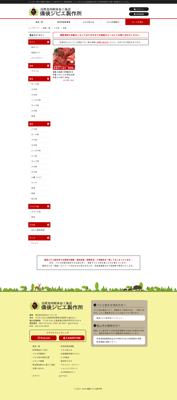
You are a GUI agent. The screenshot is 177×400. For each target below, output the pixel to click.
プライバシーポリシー (70, 364)
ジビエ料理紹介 (113, 22)
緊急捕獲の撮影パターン (106, 341)
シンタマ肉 (36, 100)
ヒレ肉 (34, 156)
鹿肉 (31, 79)
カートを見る (137, 22)
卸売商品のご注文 (40, 350)
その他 (32, 225)
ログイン (139, 9)
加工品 (34, 198)
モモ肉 (34, 94)
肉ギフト (35, 47)
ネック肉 (35, 105)
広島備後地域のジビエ (70, 353)
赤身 (33, 116)
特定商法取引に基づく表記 (44, 364)
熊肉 (31, 65)
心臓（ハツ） (37, 177)
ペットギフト (37, 58)
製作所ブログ (66, 361)
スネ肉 (34, 110)
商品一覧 (39, 22)
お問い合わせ (102, 42)
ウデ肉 (34, 140)
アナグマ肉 (34, 206)
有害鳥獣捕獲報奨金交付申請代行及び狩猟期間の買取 (118, 338)
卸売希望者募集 (63, 22)
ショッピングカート (69, 368)
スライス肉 (36, 211)
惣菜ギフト (36, 52)
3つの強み (65, 357)
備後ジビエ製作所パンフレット (109, 318)
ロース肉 (35, 84)
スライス (35, 71)
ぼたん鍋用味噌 (37, 230)
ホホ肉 (34, 172)
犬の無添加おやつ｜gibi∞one (67, 374)
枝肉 (33, 193)
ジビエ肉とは (88, 22)
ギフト (32, 42)
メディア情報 (38, 361)
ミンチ (34, 182)
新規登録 (139, 14)
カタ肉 (34, 89)
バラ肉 (34, 129)
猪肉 (31, 124)
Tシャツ (34, 243)
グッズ (32, 237)
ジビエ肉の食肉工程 (41, 357)
